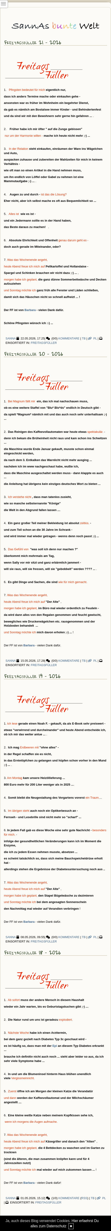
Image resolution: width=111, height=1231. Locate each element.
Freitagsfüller (44, 343)
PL (92, 338)
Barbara (30, 310)
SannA (10, 338)
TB (84, 338)
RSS (84, 1198)
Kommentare (68, 338)
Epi (54, 1046)
